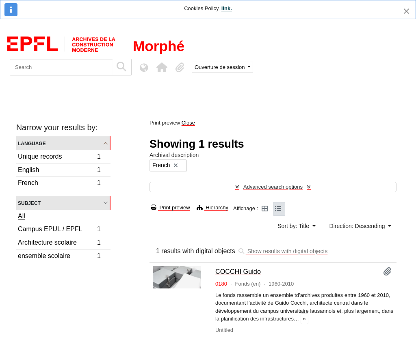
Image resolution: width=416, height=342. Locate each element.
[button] (162, 67)
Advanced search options (273, 187)
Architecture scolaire (59, 244)
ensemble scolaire (59, 256)
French (59, 183)
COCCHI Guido (238, 271)
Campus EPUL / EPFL (59, 230)
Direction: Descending (358, 226)
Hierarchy (212, 207)
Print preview (170, 207)
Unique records (59, 157)
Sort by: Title (294, 226)
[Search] (61, 67)
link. (226, 8)
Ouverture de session (220, 67)
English (59, 171)
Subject (29, 202)
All (21, 216)
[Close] (406, 11)
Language (32, 143)
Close (188, 123)
